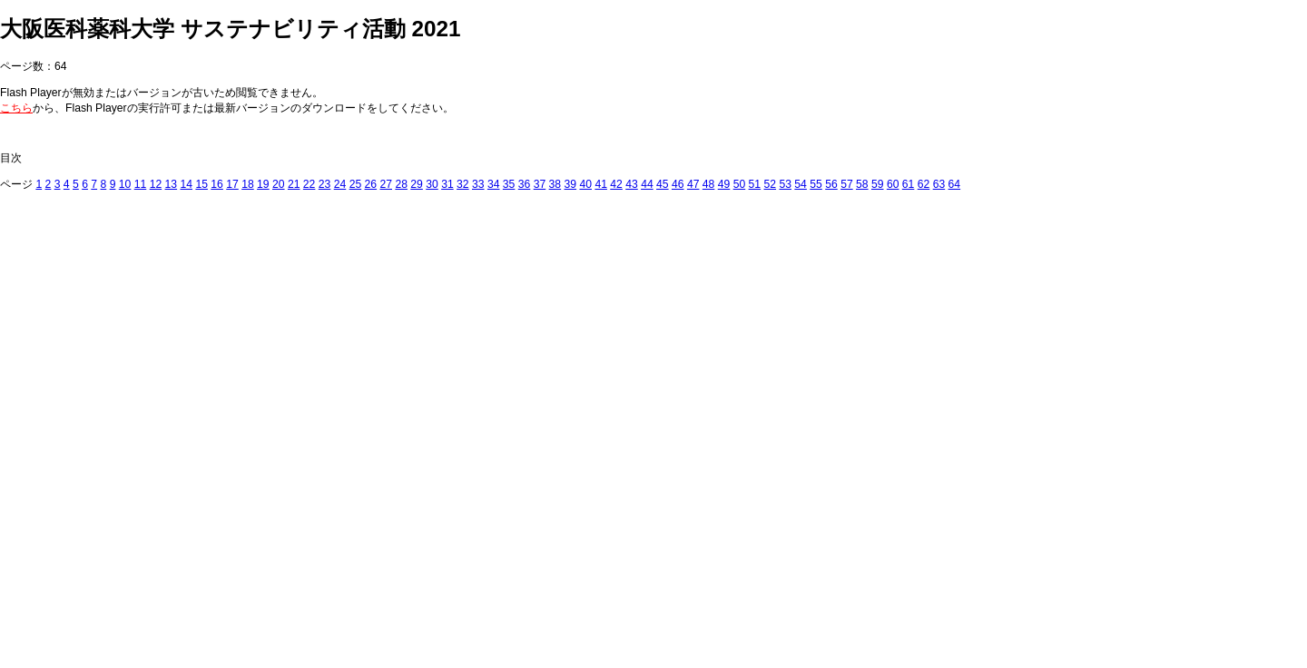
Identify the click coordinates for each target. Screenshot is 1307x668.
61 (908, 184)
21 (294, 184)
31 (447, 184)
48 (709, 184)
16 (217, 184)
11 (140, 184)
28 (401, 184)
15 (201, 184)
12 (156, 184)
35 (509, 184)
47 (693, 184)
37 (540, 184)
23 (325, 184)
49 (724, 184)
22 (309, 184)
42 (616, 184)
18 (247, 184)
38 (555, 184)
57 (846, 184)
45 (662, 184)
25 (355, 184)
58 (862, 184)
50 (739, 184)
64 (954, 184)
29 (416, 184)
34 (493, 184)
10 (125, 184)
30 (432, 184)
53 (785, 184)
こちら (16, 108)
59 (877, 184)
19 (263, 184)
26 (371, 184)
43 (631, 184)
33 (478, 184)
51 (755, 184)
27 (385, 184)
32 (463, 184)
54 (800, 184)
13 (171, 184)
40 (585, 184)
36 (524, 184)
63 (939, 184)
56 (831, 184)
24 (340, 184)
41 (601, 184)
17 (232, 184)
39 (571, 184)
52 (770, 184)
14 (186, 184)
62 (924, 184)
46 (678, 184)
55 (816, 184)
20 (278, 184)
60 (893, 184)
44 (647, 184)
